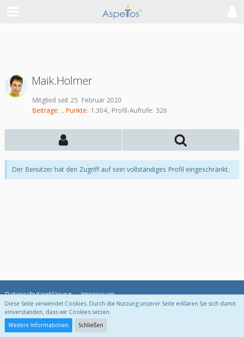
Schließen (90, 325)
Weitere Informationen (38, 325)
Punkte (76, 110)
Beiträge (45, 110)
